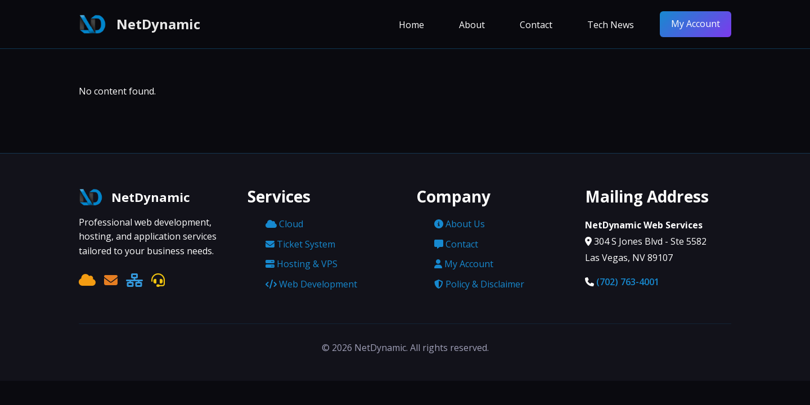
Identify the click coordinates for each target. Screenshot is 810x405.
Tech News (610, 25)
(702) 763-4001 (627, 282)
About (472, 25)
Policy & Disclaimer (479, 284)
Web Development (311, 284)
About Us (459, 224)
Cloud (284, 224)
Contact (536, 25)
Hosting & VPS (302, 264)
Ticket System (300, 244)
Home (411, 25)
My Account (695, 23)
